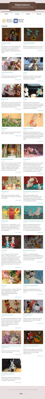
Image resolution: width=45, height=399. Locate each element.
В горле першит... (27, 315)
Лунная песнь (27, 159)
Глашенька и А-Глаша (7, 159)
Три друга (4, 285)
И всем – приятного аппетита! (31, 345)
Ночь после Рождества (29, 250)
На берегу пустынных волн (30, 285)
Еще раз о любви (5, 43)
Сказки (28, 14)
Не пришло (4, 128)
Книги (6, 14)
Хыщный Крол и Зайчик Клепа (31, 191)
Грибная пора (5, 191)
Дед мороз (4, 250)
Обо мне (38, 14)
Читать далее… (18, 54)
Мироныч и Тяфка (28, 128)
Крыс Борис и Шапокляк (7, 373)
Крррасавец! (4, 221)
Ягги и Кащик (4, 99)
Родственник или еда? (29, 43)
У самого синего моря (7, 315)
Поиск (24, 393)
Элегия (25, 72)
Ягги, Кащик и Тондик (7, 72)
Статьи (17, 14)
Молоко (25, 99)
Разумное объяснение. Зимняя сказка (33, 221)
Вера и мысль (22, 4)
